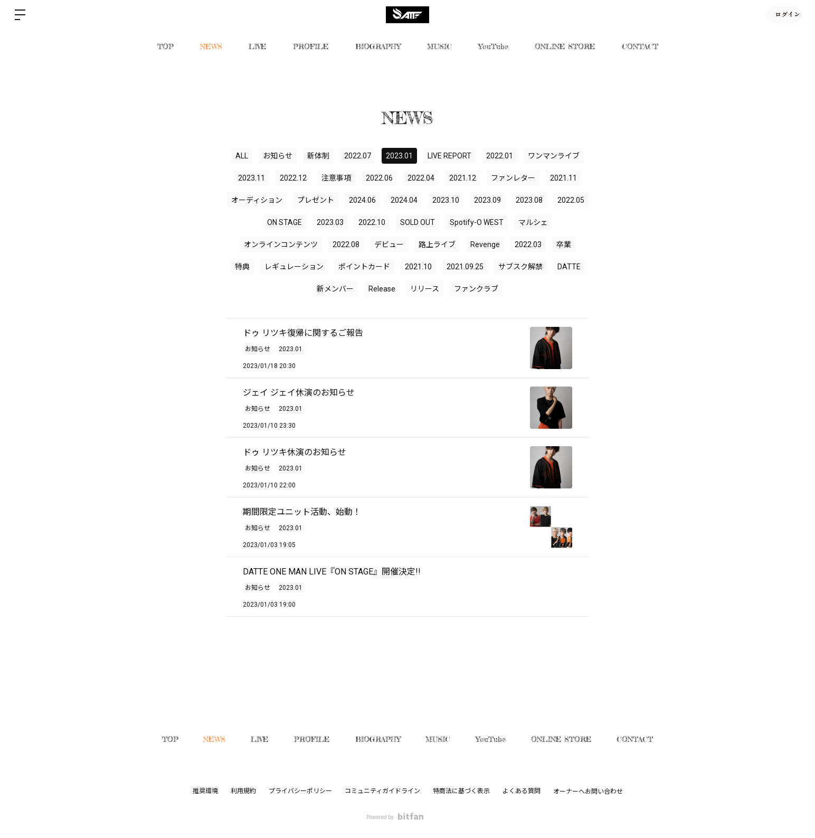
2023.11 (251, 178)
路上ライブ (437, 244)
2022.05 (570, 200)
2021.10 (418, 266)
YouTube (493, 46)
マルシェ (533, 222)
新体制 (318, 156)
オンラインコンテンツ (281, 244)
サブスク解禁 (520, 266)
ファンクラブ (476, 289)
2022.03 (528, 244)
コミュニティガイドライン (382, 791)
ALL (241, 156)
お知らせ (277, 156)
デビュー (389, 244)
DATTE (569, 266)
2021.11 (563, 178)
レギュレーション (294, 266)
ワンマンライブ (554, 156)
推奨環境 (205, 791)
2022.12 (293, 178)
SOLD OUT (417, 222)
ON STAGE (284, 222)
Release (381, 289)
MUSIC (439, 46)
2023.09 (487, 200)
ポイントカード (364, 266)
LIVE (258, 46)
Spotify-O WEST (477, 222)
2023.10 (445, 200)
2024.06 (362, 200)
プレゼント (315, 200)
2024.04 (404, 200)
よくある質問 (522, 791)
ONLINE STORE (565, 46)
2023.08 (529, 200)
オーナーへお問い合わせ (588, 791)
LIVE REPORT (449, 156)
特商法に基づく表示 (461, 791)
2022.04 (421, 178)
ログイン (783, 14)
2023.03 (330, 222)
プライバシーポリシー (300, 791)
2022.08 (346, 244)
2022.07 (357, 156)
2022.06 (379, 178)
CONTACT (640, 46)
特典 (242, 266)
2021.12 (462, 178)
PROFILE (311, 46)
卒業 (563, 244)
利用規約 (243, 791)
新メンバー (335, 289)
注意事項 (336, 178)
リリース (424, 289)
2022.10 (371, 222)
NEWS (211, 46)
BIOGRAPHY (378, 46)
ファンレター (513, 178)
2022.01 (499, 156)
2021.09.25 (465, 266)
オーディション (256, 200)
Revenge (485, 244)
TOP (165, 46)
